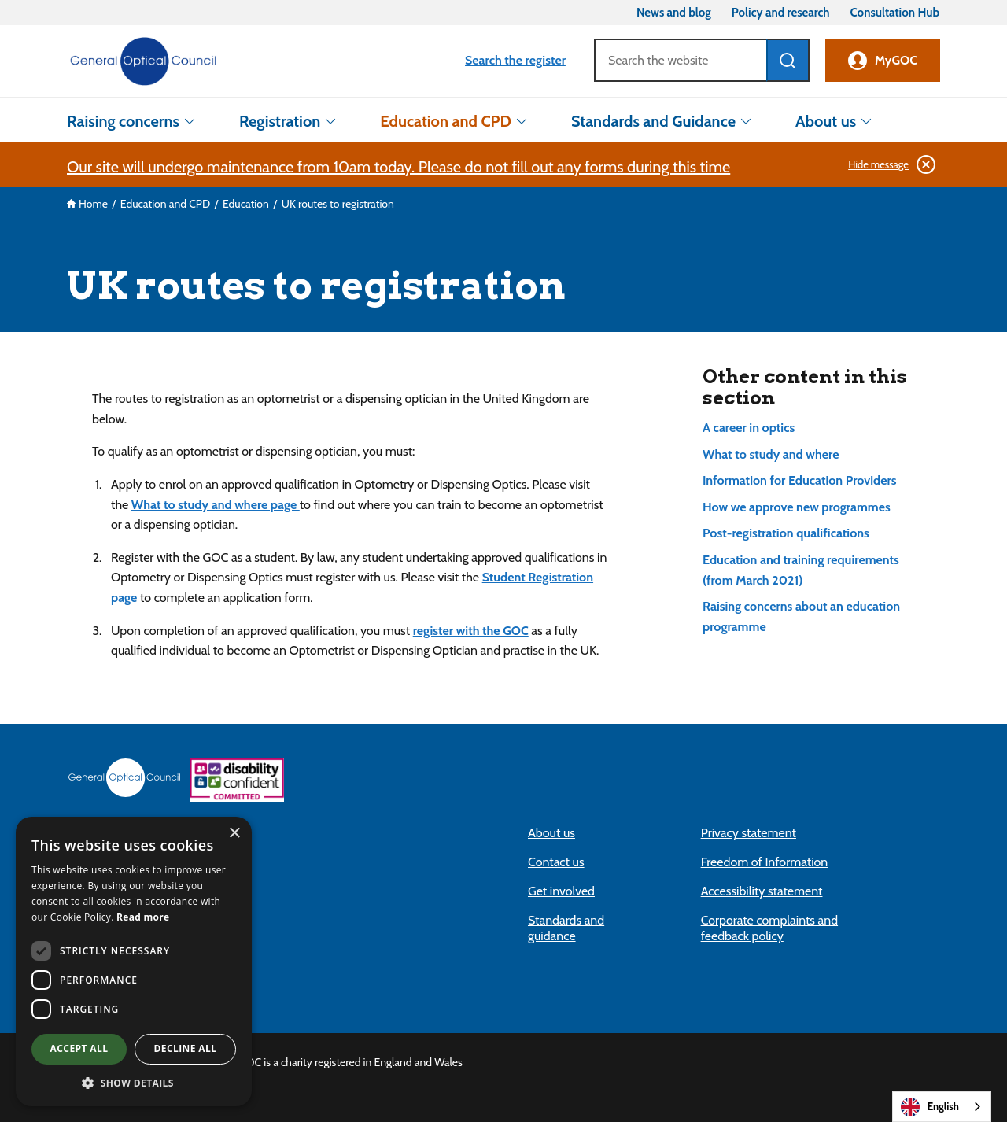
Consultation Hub (894, 13)
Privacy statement (748, 832)
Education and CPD (445, 121)
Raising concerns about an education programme (801, 616)
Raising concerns (123, 121)
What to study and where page (215, 504)
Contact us (556, 861)
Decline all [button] (185, 1048)
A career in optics (749, 427)
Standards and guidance (566, 928)
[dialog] (134, 961)
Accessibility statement (762, 891)
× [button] (234, 834)
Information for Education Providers (800, 480)
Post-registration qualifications (786, 533)
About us (825, 121)
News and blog (673, 13)
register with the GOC (471, 630)
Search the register (515, 60)
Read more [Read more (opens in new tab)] (142, 917)
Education (246, 204)
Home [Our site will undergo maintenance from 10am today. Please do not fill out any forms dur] (93, 204)
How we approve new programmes (797, 507)
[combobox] (941, 1106)
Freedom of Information (764, 861)
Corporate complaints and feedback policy (769, 928)
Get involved (561, 891)
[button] (133, 1083)
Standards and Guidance (653, 121)
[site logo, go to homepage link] (143, 61)
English (930, 1107)
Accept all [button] (79, 1048)
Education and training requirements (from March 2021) (801, 570)
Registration (279, 121)
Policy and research (781, 13)
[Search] (680, 60)
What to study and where (771, 454)
